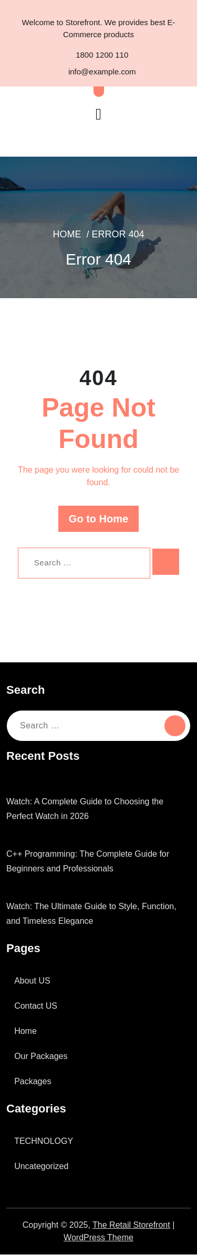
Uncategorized (43, 1167)
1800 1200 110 (98, 55)
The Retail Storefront (134, 1225)
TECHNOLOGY (44, 1142)
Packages (33, 1082)
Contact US (37, 1006)
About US (34, 981)
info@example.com (98, 73)
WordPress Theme (98, 1238)
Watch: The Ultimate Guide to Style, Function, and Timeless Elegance (97, 914)
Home (67, 235)
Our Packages (42, 1057)
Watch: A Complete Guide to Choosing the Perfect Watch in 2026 (90, 809)
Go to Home (98, 519)
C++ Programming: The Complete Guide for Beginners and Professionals (93, 862)
